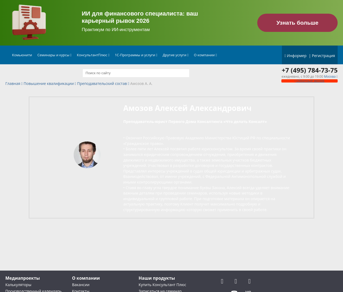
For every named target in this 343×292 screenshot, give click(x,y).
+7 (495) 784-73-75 (310, 70)
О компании (205, 55)
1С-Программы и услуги (136, 55)
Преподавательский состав (102, 84)
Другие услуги (176, 55)
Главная (12, 84)
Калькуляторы (18, 284)
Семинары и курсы (55, 55)
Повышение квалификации (49, 84)
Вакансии (81, 284)
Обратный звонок (309, 80)
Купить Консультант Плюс (162, 284)
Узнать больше (298, 23)
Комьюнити (22, 55)
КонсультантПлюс (93, 55)
